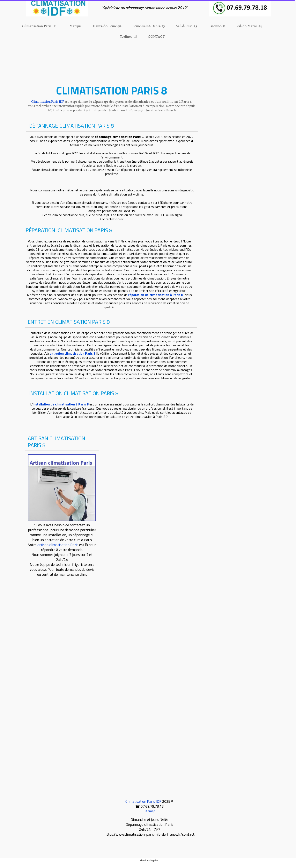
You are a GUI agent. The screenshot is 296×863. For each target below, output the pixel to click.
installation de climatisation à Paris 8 (61, 404)
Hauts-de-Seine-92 (107, 25)
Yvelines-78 (128, 36)
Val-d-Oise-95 (186, 25)
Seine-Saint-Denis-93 (149, 25)
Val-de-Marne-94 (249, 25)
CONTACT (156, 36)
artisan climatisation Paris (57, 544)
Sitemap (149, 810)
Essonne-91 (216, 25)
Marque (75, 25)
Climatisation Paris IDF (40, 25)
